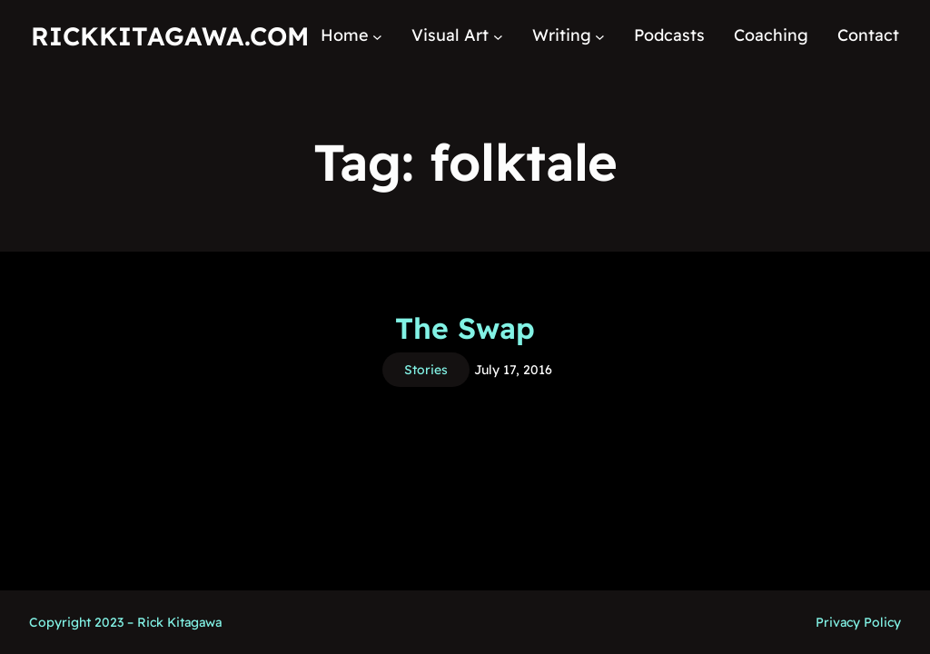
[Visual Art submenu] (498, 36)
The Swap (465, 328)
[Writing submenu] (600, 36)
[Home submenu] (377, 36)
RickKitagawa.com (170, 36)
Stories (426, 370)
